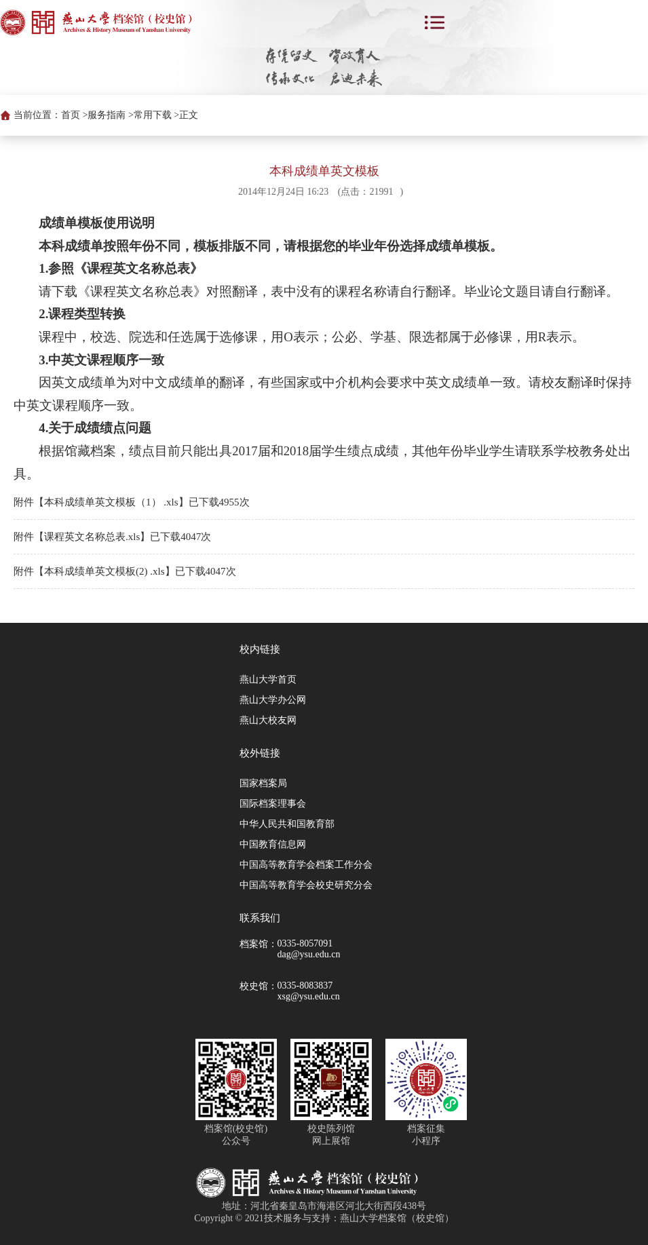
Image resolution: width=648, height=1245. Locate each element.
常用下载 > (156, 115)
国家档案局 (263, 783)
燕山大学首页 (268, 679)
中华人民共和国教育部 (287, 824)
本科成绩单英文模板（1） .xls (111, 502)
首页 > (74, 115)
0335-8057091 (305, 943)
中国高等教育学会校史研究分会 (306, 885)
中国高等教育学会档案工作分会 (306, 865)
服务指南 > (110, 115)
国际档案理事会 (273, 804)
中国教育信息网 (273, 844)
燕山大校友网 (268, 720)
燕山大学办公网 (273, 700)
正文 (188, 115)
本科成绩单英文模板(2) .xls (104, 571)
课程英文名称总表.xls (92, 536)
